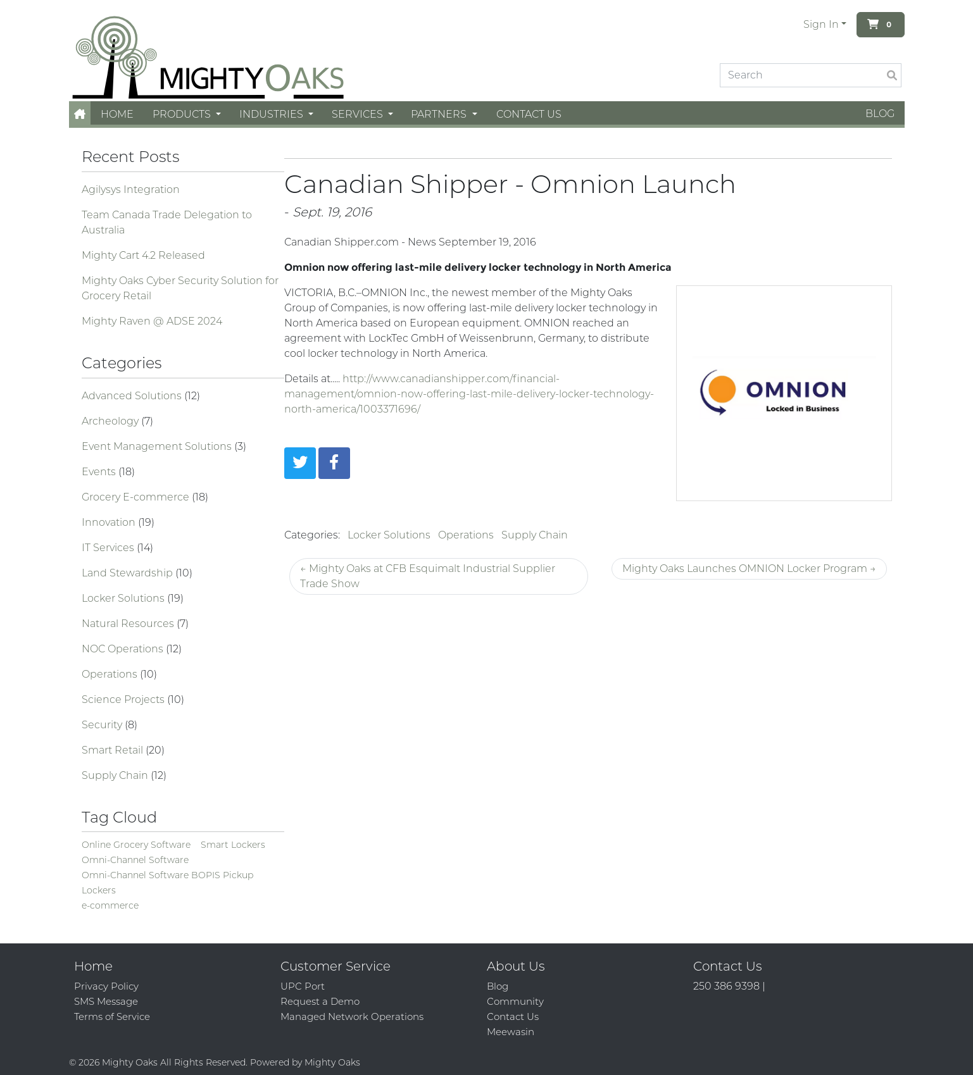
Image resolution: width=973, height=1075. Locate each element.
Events (100, 472)
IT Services (109, 548)
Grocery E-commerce (137, 497)
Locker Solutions (124, 598)
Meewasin (510, 1032)
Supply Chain (116, 775)
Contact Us (529, 114)
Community (515, 1001)
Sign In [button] (821, 24)
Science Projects (124, 699)
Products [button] (183, 114)
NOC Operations (124, 649)
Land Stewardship (128, 573)
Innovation (110, 522)
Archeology (111, 421)
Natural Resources (129, 624)
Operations (111, 674)
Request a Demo (320, 1001)
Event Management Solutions (158, 446)
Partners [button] (440, 114)
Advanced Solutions (133, 396)
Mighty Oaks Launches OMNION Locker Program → (749, 568)
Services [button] (359, 114)
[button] (80, 114)
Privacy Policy (106, 986)
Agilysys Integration (131, 189)
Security (103, 725)
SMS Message (106, 1001)
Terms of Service (112, 1016)
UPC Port (302, 986)
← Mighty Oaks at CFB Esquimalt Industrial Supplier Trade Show (427, 576)
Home (117, 114)
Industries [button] (272, 114)
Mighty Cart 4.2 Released (143, 255)
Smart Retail (114, 750)
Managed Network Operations (352, 1016)
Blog (880, 114)
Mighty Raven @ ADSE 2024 (152, 321)
